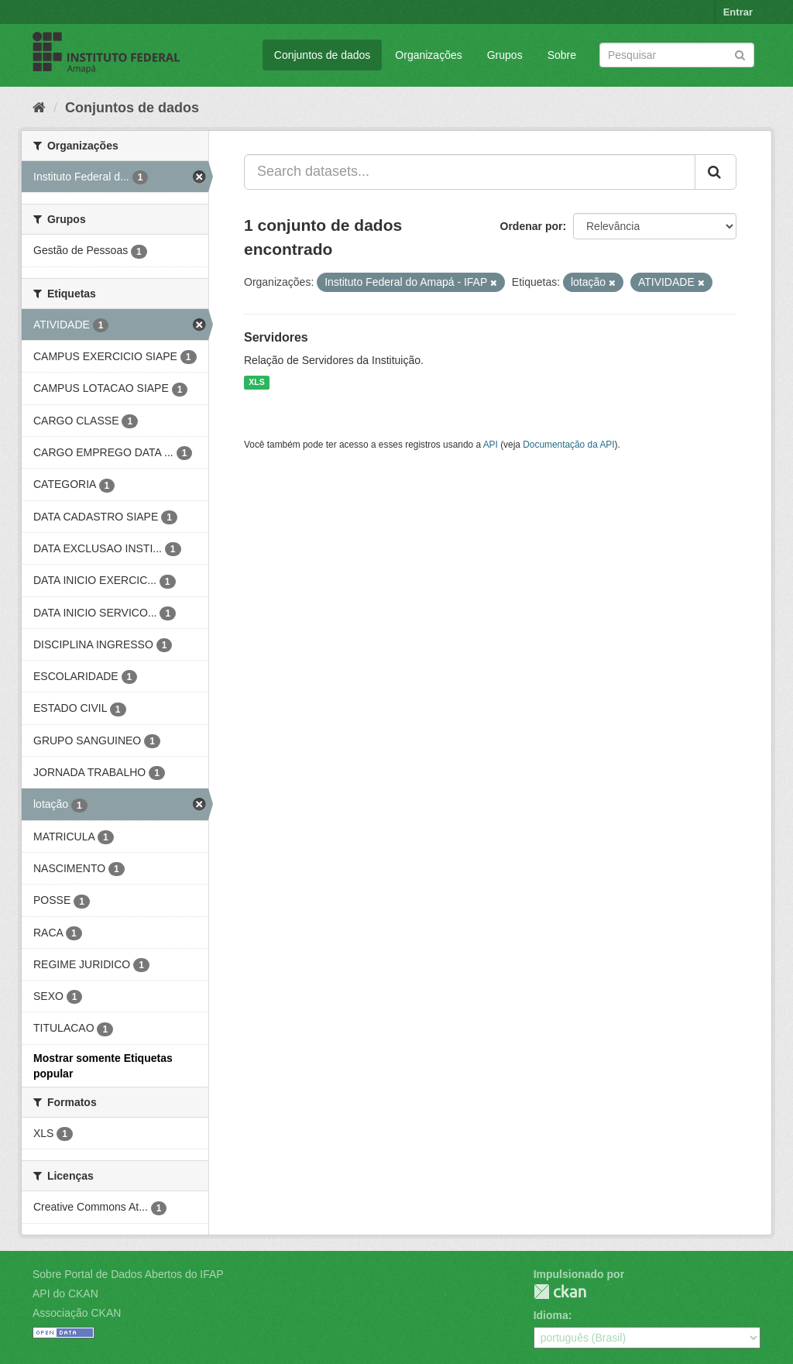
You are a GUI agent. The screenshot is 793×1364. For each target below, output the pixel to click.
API (490, 444)
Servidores (276, 337)
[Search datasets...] (469, 172)
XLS (256, 382)
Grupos (505, 55)
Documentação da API (568, 444)
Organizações (428, 55)
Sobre (562, 55)
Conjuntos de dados (322, 55)
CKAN (560, 1291)
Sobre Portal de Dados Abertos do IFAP (128, 1274)
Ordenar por (531, 226)
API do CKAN (65, 1293)
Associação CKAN (77, 1313)
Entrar (738, 12)
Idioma (551, 1315)
